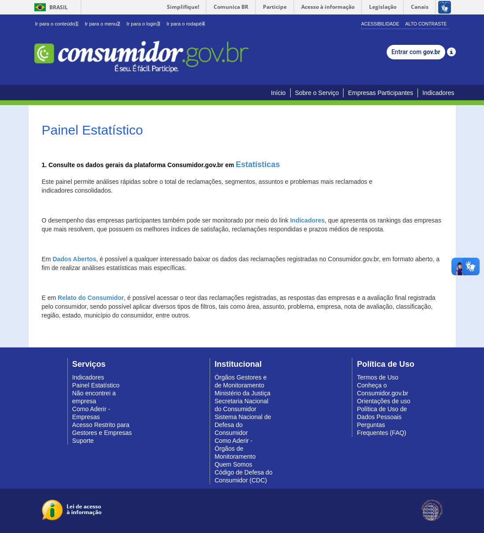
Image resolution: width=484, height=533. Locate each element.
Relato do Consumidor (91, 297)
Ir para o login (143, 23)
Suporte (83, 440)
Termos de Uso (377, 377)
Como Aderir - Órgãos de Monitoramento (234, 448)
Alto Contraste (426, 23)
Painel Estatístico (95, 385)
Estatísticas (258, 164)
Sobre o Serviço (317, 92)
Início (278, 92)
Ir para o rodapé (185, 23)
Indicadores (438, 92)
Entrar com (416, 51)
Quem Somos (233, 464)
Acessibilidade (380, 23)
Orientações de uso (383, 401)
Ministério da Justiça (242, 393)
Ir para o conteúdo (57, 23)
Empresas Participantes (380, 92)
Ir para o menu (102, 23)
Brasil (49, 7)
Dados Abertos (74, 259)
